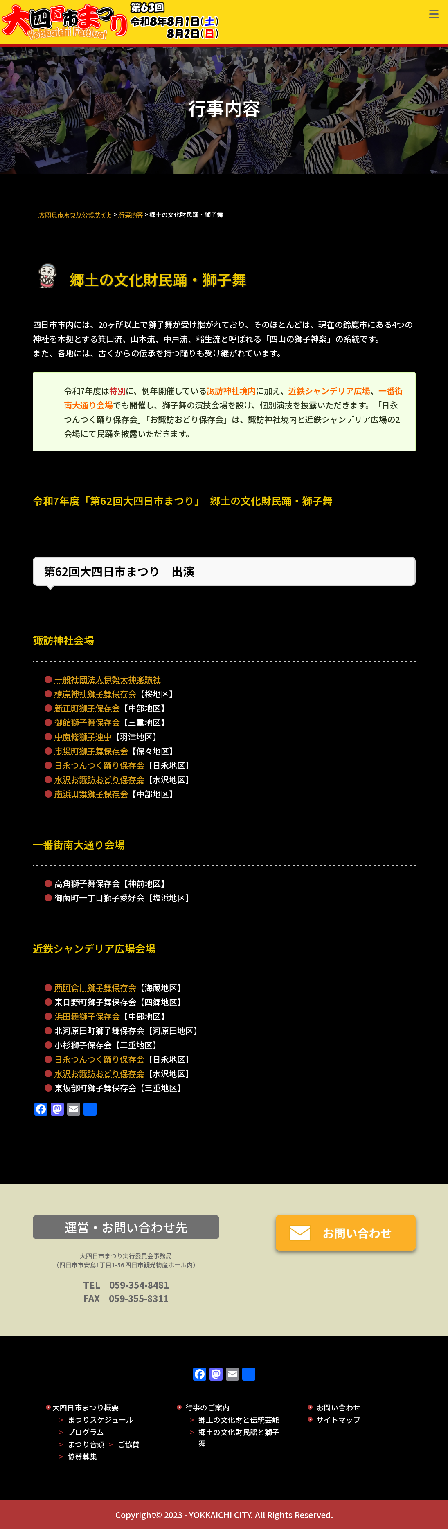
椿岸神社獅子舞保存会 (95, 693)
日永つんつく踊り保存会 (99, 765)
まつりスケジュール (100, 1419)
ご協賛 (128, 1444)
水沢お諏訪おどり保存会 (99, 779)
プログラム (86, 1431)
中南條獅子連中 (83, 736)
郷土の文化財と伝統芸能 (238, 1419)
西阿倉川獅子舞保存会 (95, 987)
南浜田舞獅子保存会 (91, 794)
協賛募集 (82, 1456)
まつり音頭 (86, 1444)
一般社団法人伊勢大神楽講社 (107, 679)
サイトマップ (338, 1419)
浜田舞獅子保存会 (87, 1016)
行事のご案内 (207, 1407)
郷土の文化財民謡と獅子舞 (238, 1437)
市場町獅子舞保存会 (91, 751)
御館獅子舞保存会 (87, 722)
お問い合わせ (338, 1407)
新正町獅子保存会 (87, 708)
